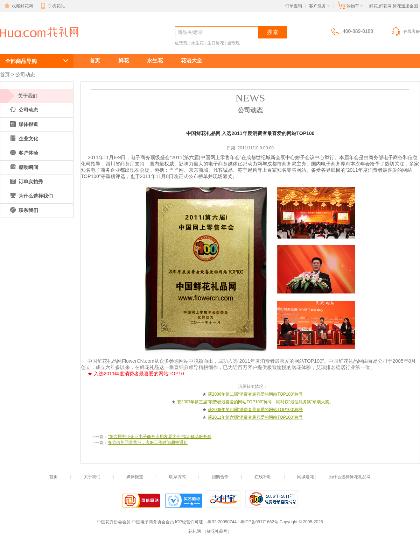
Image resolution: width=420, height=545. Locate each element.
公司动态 (25, 74)
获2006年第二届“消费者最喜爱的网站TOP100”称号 (255, 394)
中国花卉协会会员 (114, 521)
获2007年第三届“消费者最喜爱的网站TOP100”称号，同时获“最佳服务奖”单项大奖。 (255, 401)
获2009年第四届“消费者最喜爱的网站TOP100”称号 (255, 409)
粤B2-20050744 (222, 521)
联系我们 (23, 210)
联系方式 (177, 476)
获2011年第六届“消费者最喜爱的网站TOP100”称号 (255, 417)
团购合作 (220, 476)
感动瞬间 (23, 167)
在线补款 (262, 476)
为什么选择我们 (31, 196)
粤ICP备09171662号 (259, 521)
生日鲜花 (215, 43)
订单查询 (293, 5)
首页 (95, 60)
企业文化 (23, 138)
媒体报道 (23, 124)
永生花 (197, 43)
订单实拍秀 (26, 181)
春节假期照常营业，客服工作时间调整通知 (148, 442)
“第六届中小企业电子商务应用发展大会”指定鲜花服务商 (159, 436)
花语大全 (191, 60)
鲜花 (123, 60)
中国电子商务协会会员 (153, 521)
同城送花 (305, 476)
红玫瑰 (181, 43)
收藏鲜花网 (18, 6)
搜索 (272, 32)
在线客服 (405, 31)
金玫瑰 (233, 43)
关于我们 (27, 96)
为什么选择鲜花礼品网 (350, 476)
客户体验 (23, 153)
